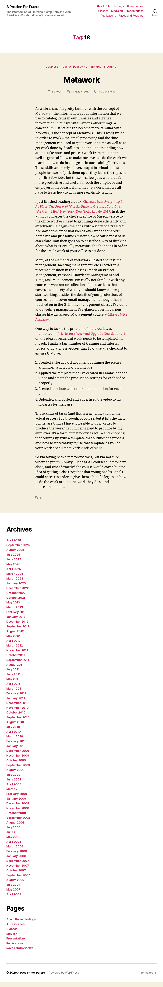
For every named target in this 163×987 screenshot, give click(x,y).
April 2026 (13, 545)
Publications (108, 15)
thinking (97, 67)
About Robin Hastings (110, 6)
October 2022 (15, 598)
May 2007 (13, 895)
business (50, 67)
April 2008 (13, 847)
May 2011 (12, 684)
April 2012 (13, 646)
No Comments (107, 92)
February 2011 (16, 698)
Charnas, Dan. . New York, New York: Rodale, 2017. (81, 207)
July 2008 (13, 832)
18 (41, 503)
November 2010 (17, 713)
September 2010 (18, 722)
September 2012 (17, 631)
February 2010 (16, 746)
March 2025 (14, 579)
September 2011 (17, 665)
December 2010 (17, 708)
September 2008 (18, 823)
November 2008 (17, 813)
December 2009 (17, 756)
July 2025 (13, 560)
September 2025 (18, 550)
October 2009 (16, 765)
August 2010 (15, 727)
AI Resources (134, 6)
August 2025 (15, 555)
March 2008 (14, 852)
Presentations (134, 11)
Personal (80, 67)
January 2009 (16, 804)
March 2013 (14, 612)
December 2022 (17, 593)
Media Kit (117, 11)
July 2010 (13, 732)
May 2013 (13, 608)
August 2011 (14, 670)
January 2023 (16, 588)
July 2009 (13, 780)
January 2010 (16, 751)
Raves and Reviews (130, 15)
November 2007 (17, 871)
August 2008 (15, 828)
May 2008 (13, 842)
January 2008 (16, 861)
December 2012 (17, 627)
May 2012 (13, 641)
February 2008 (16, 856)
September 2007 (18, 880)
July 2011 (12, 674)
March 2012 (14, 651)
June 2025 (13, 564)
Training (112, 67)
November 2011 (17, 655)
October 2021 (15, 603)
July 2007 (13, 890)
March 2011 (14, 694)
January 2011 (15, 703)
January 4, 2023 (80, 92)
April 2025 (13, 574)
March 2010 (14, 741)
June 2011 (13, 679)
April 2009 (13, 789)
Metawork (81, 79)
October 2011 (15, 660)
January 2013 (15, 622)
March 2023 (14, 584)
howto (65, 67)
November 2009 (17, 761)
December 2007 (17, 866)
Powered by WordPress (65, 978)
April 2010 (13, 737)
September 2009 (18, 770)
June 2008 (13, 837)
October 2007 (16, 875)
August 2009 (15, 775)
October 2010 (15, 718)
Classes (103, 11)
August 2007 (15, 885)
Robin (58, 92)
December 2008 (17, 808)
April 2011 (13, 689)
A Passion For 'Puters (24, 7)
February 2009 (16, 799)
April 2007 (13, 899)
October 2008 (16, 818)
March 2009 (14, 794)
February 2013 (16, 617)
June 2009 (13, 785)
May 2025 (13, 569)
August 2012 (15, 636)
